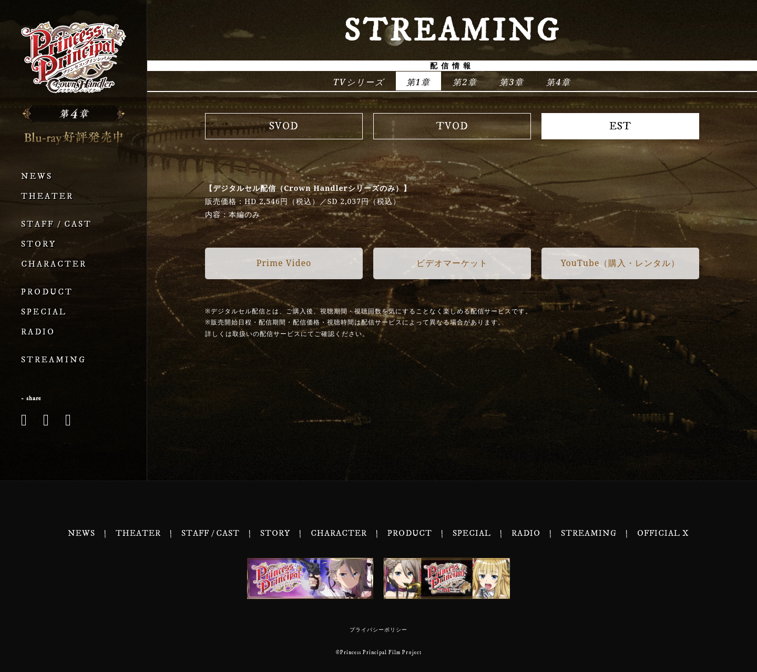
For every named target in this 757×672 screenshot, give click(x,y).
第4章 (558, 82)
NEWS (37, 176)
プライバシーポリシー (378, 630)
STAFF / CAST (56, 224)
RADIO (38, 332)
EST (620, 126)
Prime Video (284, 263)
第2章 (465, 82)
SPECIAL (44, 312)
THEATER (47, 196)
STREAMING (53, 360)
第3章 (511, 82)
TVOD (452, 126)
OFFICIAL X (663, 533)
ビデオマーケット (452, 263)
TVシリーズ (358, 82)
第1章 (418, 82)
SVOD (284, 126)
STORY (38, 244)
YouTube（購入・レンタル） (620, 263)
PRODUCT (47, 292)
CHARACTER (54, 264)
